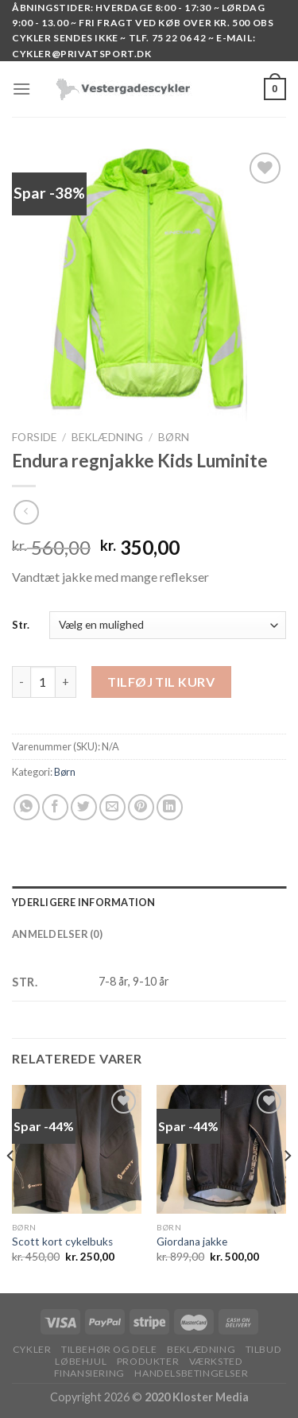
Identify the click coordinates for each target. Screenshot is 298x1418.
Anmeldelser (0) (57, 934)
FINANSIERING (89, 1373)
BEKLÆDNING (107, 437)
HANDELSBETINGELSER (191, 1373)
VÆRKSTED (216, 1361)
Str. (20, 624)
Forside (34, 437)
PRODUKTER (148, 1361)
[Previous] (11, 1187)
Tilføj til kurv (161, 681)
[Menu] (21, 88)
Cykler (32, 1349)
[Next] (287, 1187)
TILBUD (264, 1349)
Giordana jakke (192, 1241)
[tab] (149, 902)
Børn (173, 437)
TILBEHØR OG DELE (109, 1349)
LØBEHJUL (80, 1361)
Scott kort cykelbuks (62, 1241)
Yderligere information (84, 902)
